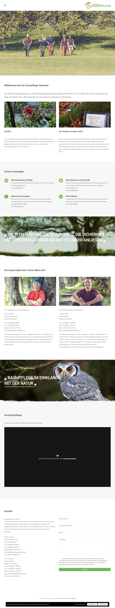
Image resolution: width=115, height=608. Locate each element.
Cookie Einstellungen (71, 598)
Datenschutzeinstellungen (69, 458)
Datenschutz (63, 598)
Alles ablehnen (92, 604)
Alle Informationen (72, 190)
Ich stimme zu (103, 604)
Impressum (56, 598)
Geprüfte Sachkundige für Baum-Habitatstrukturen (20, 386)
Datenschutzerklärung (73, 558)
